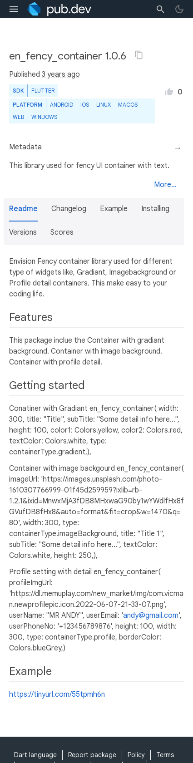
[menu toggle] (13, 9)
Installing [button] (155, 208)
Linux (103, 104)
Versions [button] (23, 232)
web (18, 116)
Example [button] (114, 208)
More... (165, 184)
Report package (92, 755)
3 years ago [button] (61, 74)
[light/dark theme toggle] (179, 9)
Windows (44, 116)
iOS (84, 104)
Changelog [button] (68, 208)
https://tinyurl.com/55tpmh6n (57, 694)
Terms (165, 755)
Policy (136, 755)
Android (61, 104)
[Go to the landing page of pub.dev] (59, 9)
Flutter (42, 90)
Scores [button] (62, 232)
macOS (128, 104)
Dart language (35, 755)
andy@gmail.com (150, 615)
